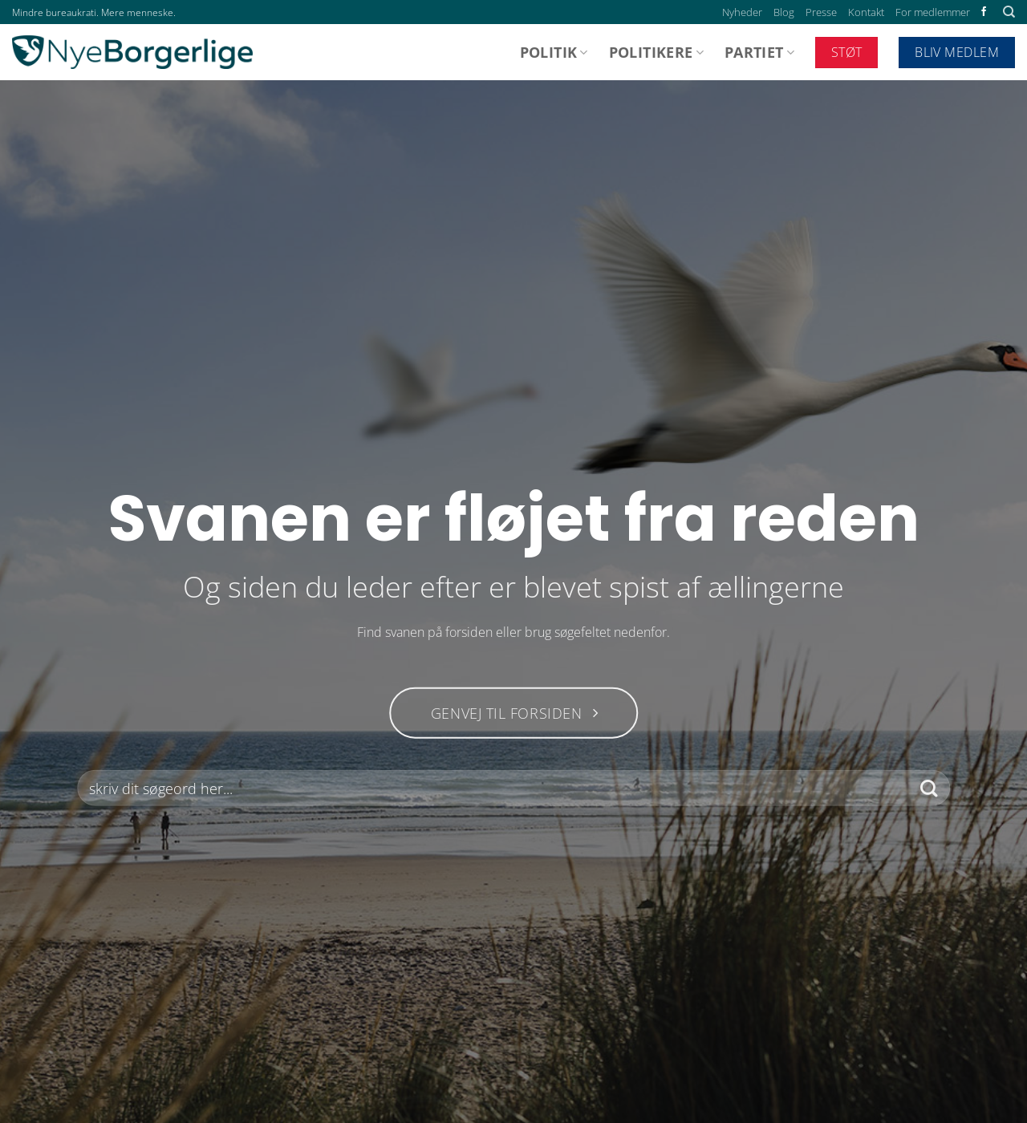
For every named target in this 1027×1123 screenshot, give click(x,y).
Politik (554, 52)
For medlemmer (932, 12)
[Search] (1009, 12)
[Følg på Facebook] (983, 12)
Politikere (656, 52)
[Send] (929, 788)
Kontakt (866, 12)
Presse (821, 12)
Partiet (759, 52)
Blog (783, 12)
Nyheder (742, 12)
